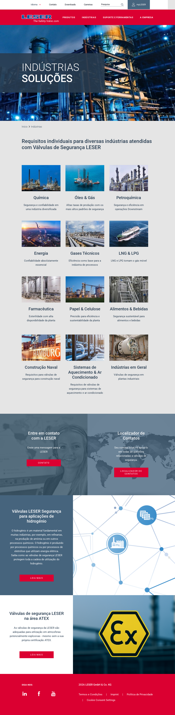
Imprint (115, 694)
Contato (55, 4)
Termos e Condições (90, 694)
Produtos (69, 17)
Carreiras (90, 4)
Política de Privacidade (140, 694)
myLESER (142, 5)
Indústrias (89, 17)
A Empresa (146, 17)
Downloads (72, 4)
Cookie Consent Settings (101, 700)
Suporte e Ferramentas (118, 17)
